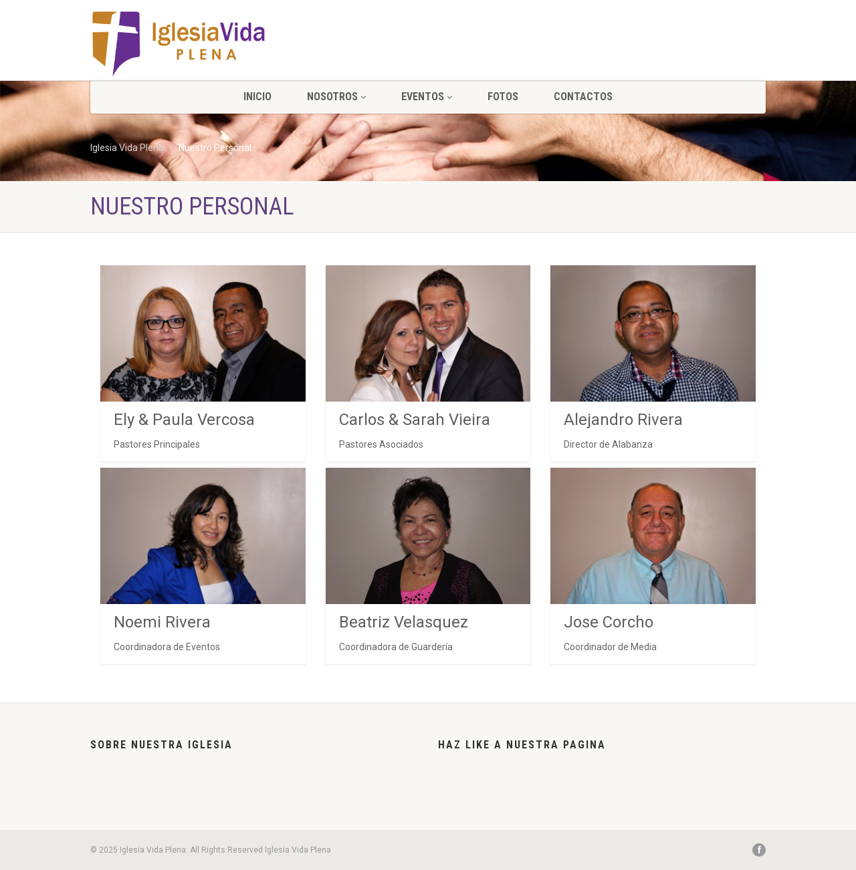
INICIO (257, 96)
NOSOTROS (336, 96)
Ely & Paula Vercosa (184, 419)
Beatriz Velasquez (403, 622)
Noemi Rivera (162, 622)
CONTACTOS (583, 96)
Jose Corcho (608, 622)
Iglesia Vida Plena (127, 147)
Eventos (426, 96)
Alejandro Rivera (623, 419)
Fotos (503, 96)
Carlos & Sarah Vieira (414, 419)
